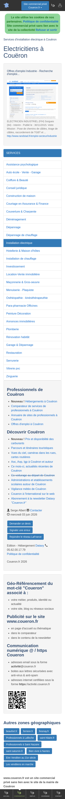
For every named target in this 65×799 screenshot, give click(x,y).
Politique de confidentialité (40, 21)
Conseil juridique (16, 188)
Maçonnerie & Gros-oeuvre (23, 282)
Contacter (36, 510)
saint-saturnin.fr (14, 751)
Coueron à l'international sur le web (32, 493)
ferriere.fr (28, 731)
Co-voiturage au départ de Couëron (33, 475)
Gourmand (45, 794)
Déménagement (16, 219)
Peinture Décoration (18, 313)
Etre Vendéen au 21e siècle (21, 757)
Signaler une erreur (20, 530)
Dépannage (13, 227)
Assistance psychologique (22, 164)
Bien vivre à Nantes (39, 751)
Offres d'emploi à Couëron (27, 424)
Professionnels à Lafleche (20, 737)
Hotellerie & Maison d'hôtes (23, 250)
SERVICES (13, 153)
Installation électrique (19, 242)
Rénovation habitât (17, 337)
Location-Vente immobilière (23, 274)
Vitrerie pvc (13, 368)
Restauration (14, 352)
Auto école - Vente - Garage (23, 172)
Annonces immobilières (20, 321)
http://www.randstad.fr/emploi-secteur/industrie (32, 136)
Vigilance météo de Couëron (28, 488)
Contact (58, 794)
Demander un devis (20, 523)
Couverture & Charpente (21, 211)
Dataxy (40, 545)
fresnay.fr (44, 731)
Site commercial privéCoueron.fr (35, 6)
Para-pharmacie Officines (21, 305)
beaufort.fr (11, 731)
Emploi (32, 794)
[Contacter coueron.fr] (59, 5)
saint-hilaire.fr (47, 737)
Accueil (6, 794)
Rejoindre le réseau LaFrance (25, 536)
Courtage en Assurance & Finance (27, 203)
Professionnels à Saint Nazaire (22, 744)
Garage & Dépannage (19, 344)
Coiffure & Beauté (17, 180)
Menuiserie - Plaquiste (20, 290)
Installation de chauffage (21, 258)
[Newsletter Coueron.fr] (52, 5)
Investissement (15, 266)
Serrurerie (12, 360)
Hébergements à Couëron (41, 401)
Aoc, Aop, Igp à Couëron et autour (32, 461)
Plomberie (12, 329)
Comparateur (19, 794)
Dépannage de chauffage (21, 235)
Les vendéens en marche (19, 764)
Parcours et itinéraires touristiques (32, 447)
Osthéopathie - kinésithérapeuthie (27, 297)
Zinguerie (12, 376)
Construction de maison (20, 195)
